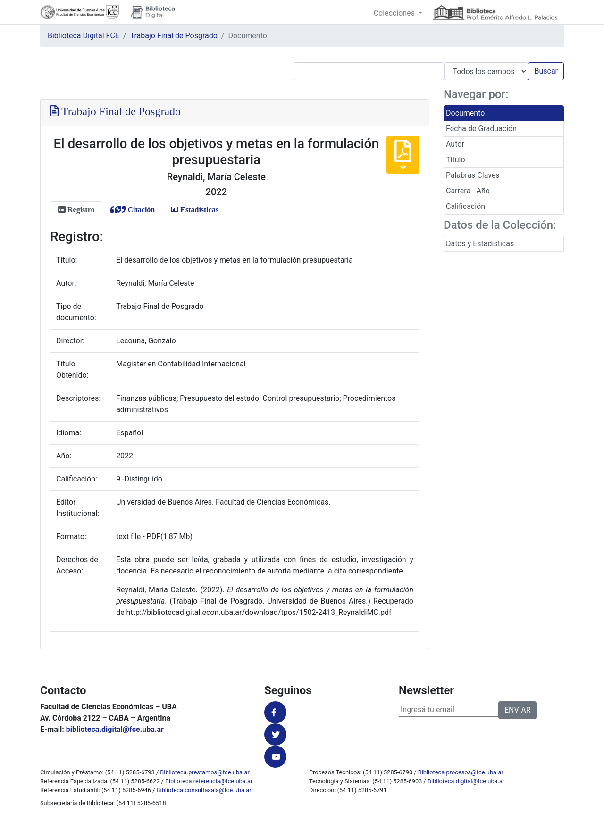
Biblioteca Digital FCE (83, 35)
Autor (455, 144)
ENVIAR (517, 710)
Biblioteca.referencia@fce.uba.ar (208, 781)
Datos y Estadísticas (480, 243)
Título (455, 159)
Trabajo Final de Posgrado (174, 35)
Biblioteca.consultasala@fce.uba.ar (204, 790)
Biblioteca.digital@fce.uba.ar (466, 781)
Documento (465, 112)
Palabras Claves (473, 175)
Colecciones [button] (395, 12)
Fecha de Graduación (481, 128)
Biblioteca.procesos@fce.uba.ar (460, 772)
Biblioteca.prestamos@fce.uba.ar (204, 772)
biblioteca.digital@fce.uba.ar (115, 729)
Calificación (465, 206)
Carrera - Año (468, 190)
